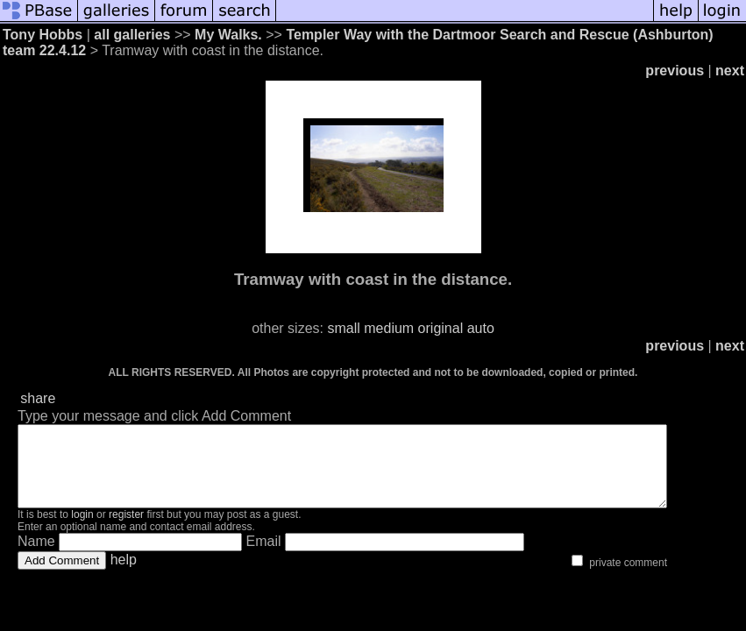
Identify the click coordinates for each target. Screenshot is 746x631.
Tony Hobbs (42, 34)
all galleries (132, 34)
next (729, 70)
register (126, 530)
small (343, 328)
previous (674, 70)
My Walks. (228, 34)
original (441, 328)
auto (480, 328)
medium (389, 328)
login (82, 530)
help (123, 575)
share (37, 398)
